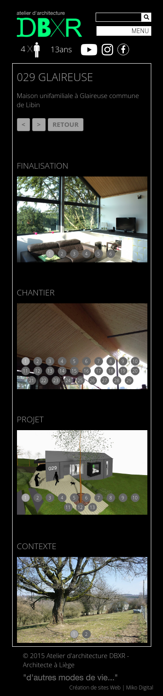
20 (135, 371)
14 (62, 371)
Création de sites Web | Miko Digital (111, 687)
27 (104, 380)
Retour (66, 124)
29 (128, 380)
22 (43, 380)
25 (80, 380)
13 (49, 371)
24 (68, 380)
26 (92, 380)
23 (55, 380)
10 (135, 361)
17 (98, 371)
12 (37, 371)
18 (110, 371)
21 (31, 380)
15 (74, 371)
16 (86, 371)
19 (122, 371)
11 (25, 371)
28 (116, 380)
